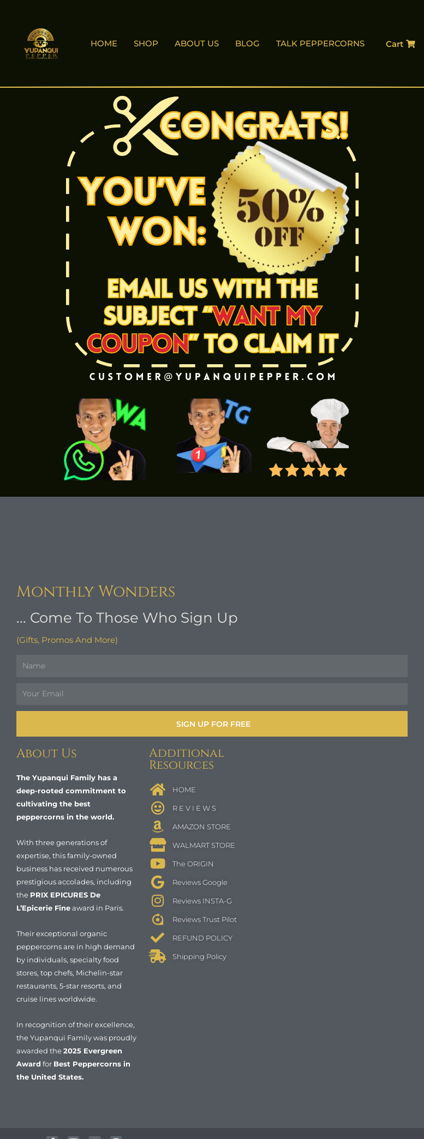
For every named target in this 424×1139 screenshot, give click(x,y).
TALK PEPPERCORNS (320, 43)
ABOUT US (197, 43)
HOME (104, 43)
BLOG (247, 43)
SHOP (146, 43)
